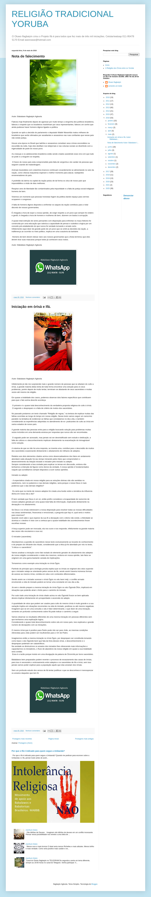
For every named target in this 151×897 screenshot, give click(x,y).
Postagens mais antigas (84, 739)
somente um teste (115, 86)
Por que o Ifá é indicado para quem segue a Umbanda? (38, 751)
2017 (108, 171)
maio (110, 134)
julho (110, 150)
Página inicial (53, 739)
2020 (108, 182)
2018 (108, 175)
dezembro (112, 167)
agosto (111, 154)
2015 (108, 114)
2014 (108, 111)
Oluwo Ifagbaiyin (114, 82)
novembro (112, 164)
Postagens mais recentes (22, 739)
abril (110, 131)
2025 (108, 188)
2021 (108, 185)
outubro (111, 160)
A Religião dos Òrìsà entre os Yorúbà (119, 68)
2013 (108, 108)
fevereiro (111, 124)
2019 (108, 178)
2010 (108, 97)
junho (110, 147)
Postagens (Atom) (25, 743)
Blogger (94, 884)
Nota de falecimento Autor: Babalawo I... (123, 143)
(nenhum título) (31, 830)
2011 (108, 101)
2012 (108, 104)
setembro (112, 157)
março (110, 127)
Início (107, 65)
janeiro (111, 121)
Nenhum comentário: (33, 297)
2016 (108, 118)
